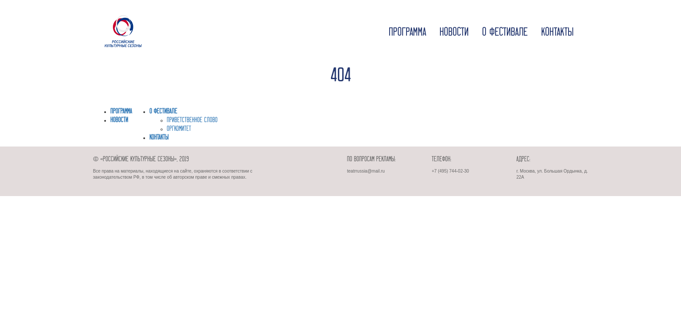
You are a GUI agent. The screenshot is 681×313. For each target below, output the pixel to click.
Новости (454, 32)
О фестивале (505, 32)
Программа (407, 32)
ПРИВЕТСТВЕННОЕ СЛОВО (192, 120)
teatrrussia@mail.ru (366, 171)
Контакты (557, 32)
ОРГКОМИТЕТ (179, 129)
